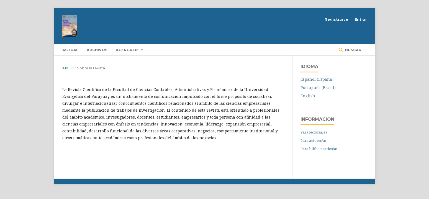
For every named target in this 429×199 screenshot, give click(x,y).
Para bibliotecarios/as (319, 148)
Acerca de (128, 50)
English (307, 95)
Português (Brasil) (318, 87)
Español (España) (316, 79)
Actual (70, 50)
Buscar (352, 50)
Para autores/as (313, 140)
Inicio (68, 68)
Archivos (97, 50)
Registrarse (336, 19)
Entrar (360, 19)
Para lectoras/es (313, 132)
